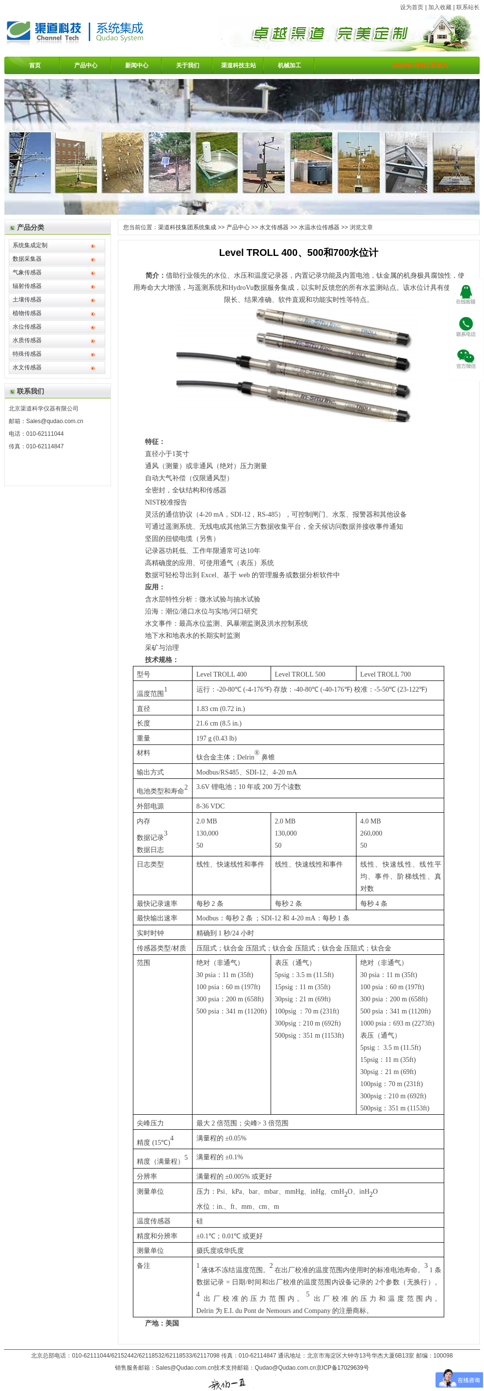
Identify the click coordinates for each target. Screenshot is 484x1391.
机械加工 (289, 65)
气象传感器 (27, 272)
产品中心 (85, 65)
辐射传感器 (27, 286)
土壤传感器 (27, 299)
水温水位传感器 (319, 227)
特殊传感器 (27, 353)
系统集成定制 (30, 245)
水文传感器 (27, 367)
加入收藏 (440, 7)
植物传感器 (27, 313)
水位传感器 (27, 326)
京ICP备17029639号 (342, 1367)
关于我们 (187, 65)
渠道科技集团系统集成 (187, 227)
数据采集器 (27, 258)
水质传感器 (27, 340)
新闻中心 (136, 65)
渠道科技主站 (238, 65)
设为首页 (411, 7)
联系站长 (468, 7)
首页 (35, 65)
